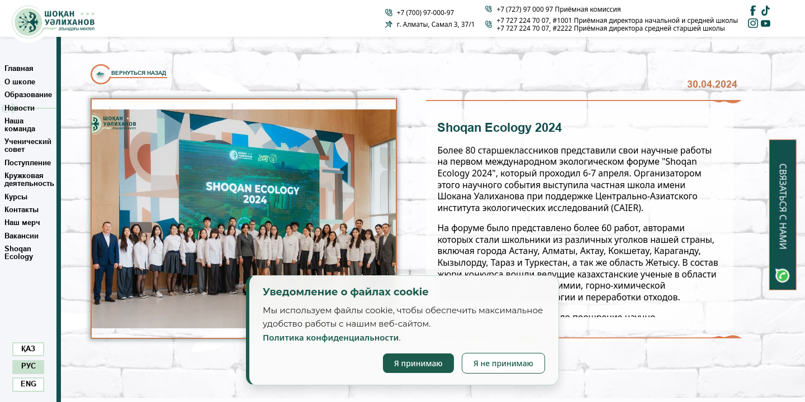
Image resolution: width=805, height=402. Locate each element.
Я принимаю (418, 363)
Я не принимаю (503, 363)
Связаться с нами (783, 207)
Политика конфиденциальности (331, 337)
